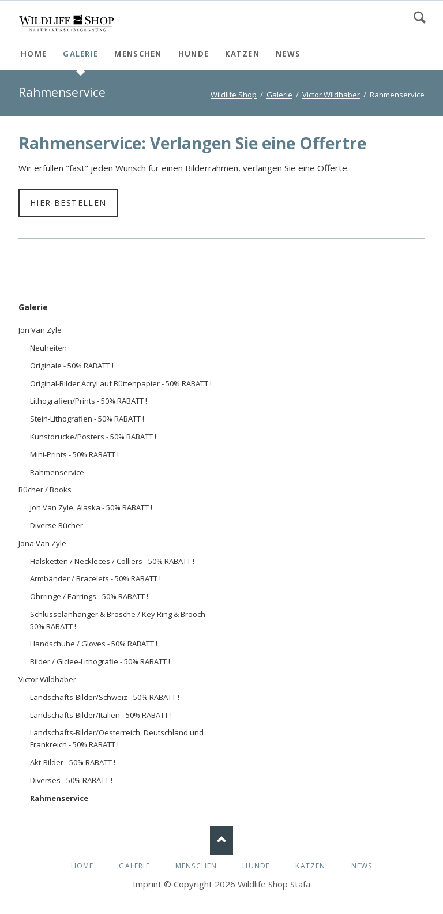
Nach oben (221, 840)
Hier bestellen (68, 202)
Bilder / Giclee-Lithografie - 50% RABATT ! (100, 661)
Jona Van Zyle (42, 543)
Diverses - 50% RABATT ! (71, 780)
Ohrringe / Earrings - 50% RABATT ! (89, 596)
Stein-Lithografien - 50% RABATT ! (87, 418)
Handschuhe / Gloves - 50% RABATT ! (93, 643)
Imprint (147, 884)
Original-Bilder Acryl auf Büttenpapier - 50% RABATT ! (121, 383)
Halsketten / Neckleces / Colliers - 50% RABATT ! (112, 561)
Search (419, 17)
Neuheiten (48, 348)
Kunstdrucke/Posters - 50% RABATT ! (93, 436)
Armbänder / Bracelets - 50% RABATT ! (95, 578)
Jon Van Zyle (40, 330)
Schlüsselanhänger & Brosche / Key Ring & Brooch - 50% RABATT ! (119, 620)
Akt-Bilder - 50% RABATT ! (72, 762)
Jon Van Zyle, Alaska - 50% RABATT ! (91, 507)
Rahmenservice (57, 472)
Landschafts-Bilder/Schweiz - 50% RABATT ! (104, 697)
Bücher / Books (45, 489)
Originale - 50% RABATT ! (72, 365)
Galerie (33, 307)
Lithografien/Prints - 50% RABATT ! (88, 401)
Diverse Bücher (56, 525)
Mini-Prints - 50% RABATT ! (74, 454)
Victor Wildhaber (47, 679)
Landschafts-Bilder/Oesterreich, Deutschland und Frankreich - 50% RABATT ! (117, 738)
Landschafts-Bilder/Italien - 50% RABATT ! (101, 715)
